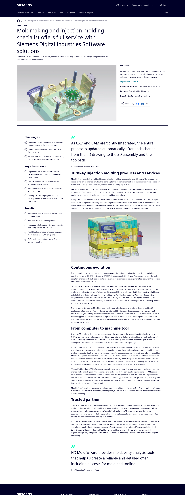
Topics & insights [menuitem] (86, 13)
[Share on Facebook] (137, 104)
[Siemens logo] (24, 5)
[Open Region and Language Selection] (122, 5)
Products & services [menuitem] (25, 13)
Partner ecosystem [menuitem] (67, 13)
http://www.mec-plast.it (129, 82)
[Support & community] (143, 5)
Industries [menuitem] (52, 13)
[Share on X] (132, 104)
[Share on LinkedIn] (142, 104)
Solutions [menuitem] (40, 13)
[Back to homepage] (18, 20)
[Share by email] (147, 104)
